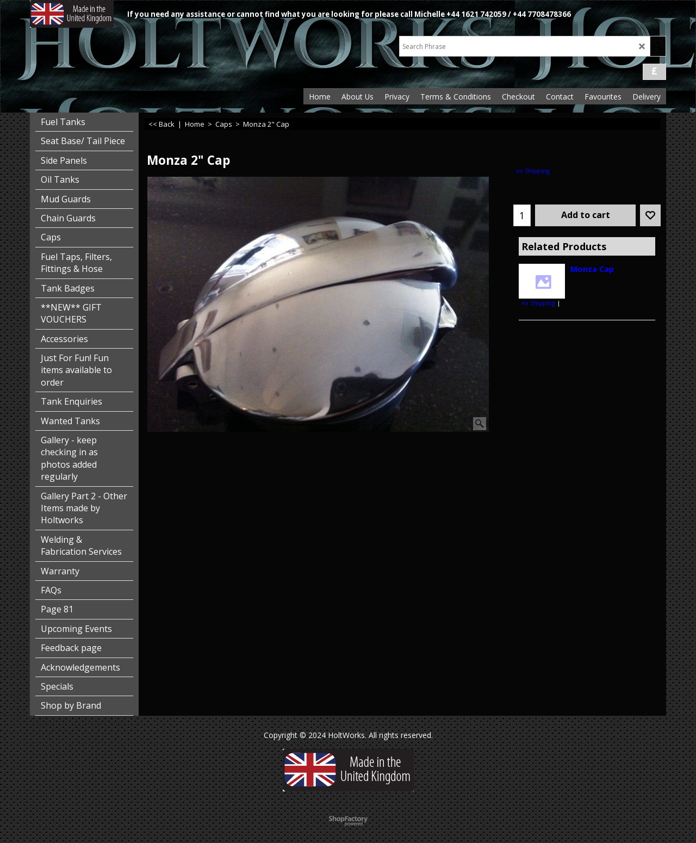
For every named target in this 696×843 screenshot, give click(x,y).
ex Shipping (533, 170)
